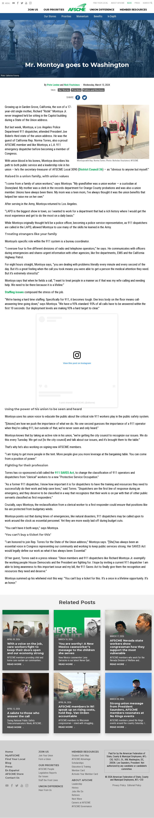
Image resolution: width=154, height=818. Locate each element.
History (75, 787)
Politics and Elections (93, 90)
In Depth (112, 16)
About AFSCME (115, 3)
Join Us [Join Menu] (33, 9)
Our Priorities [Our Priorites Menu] (54, 9)
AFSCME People (46, 769)
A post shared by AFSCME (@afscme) (77, 402)
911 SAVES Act (64, 472)
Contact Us (12, 777)
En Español (12, 770)
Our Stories (50, 16)
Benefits (98, 16)
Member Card (78, 770)
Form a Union (44, 759)
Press (135, 3)
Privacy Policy (119, 785)
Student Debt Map (80, 755)
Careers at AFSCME (81, 802)
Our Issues (43, 776)
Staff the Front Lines (48, 780)
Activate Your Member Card (85, 774)
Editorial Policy (134, 785)
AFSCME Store (14, 774)
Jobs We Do (77, 791)
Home (9, 751)
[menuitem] (50, 16)
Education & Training (81, 766)
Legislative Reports (47, 772)
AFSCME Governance (82, 806)
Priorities (66, 16)
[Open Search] (147, 3)
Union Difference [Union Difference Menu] (102, 9)
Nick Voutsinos (72, 84)
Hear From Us (45, 790)
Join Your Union (45, 755)
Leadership (77, 784)
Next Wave (77, 798)
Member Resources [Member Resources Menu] (133, 9)
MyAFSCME (12, 755)
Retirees (76, 795)
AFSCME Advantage (81, 759)
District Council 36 (91, 169)
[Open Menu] (6, 3)
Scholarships (78, 762)
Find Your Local (98, 3)
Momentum (82, 16)
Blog (127, 3)
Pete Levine (53, 84)
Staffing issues (14, 292)
